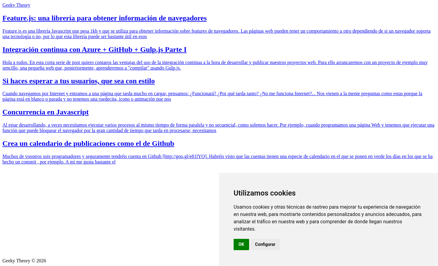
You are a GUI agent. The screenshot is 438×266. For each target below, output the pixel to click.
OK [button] (241, 244)
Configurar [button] (265, 244)
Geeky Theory (16, 5)
